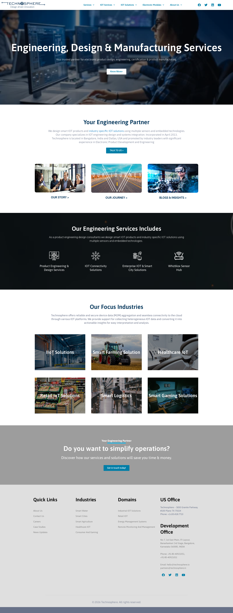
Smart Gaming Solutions (173, 395)
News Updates (40, 532)
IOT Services (107, 5)
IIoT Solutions (60, 352)
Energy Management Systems (132, 521)
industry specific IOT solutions (106, 130)
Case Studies (39, 527)
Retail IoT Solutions (60, 395)
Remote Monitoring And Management (136, 527)
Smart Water (82, 510)
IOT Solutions (129, 5)
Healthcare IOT (83, 527)
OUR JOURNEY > (116, 197)
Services (89, 5)
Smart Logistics (116, 395)
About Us (176, 5)
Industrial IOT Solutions (129, 510)
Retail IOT (123, 516)
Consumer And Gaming (87, 532)
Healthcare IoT (173, 352)
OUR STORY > (60, 197)
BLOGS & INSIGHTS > (172, 197)
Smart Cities (81, 516)
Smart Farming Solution (116, 352)
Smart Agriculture (84, 521)
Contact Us (38, 516)
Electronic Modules (153, 5)
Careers (37, 521)
